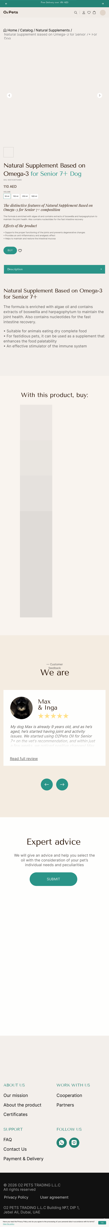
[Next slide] (99, 95)
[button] (54, 728)
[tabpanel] (54, 325)
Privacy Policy (16, 1197)
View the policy (8, 1224)
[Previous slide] (9, 95)
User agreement (54, 1197)
